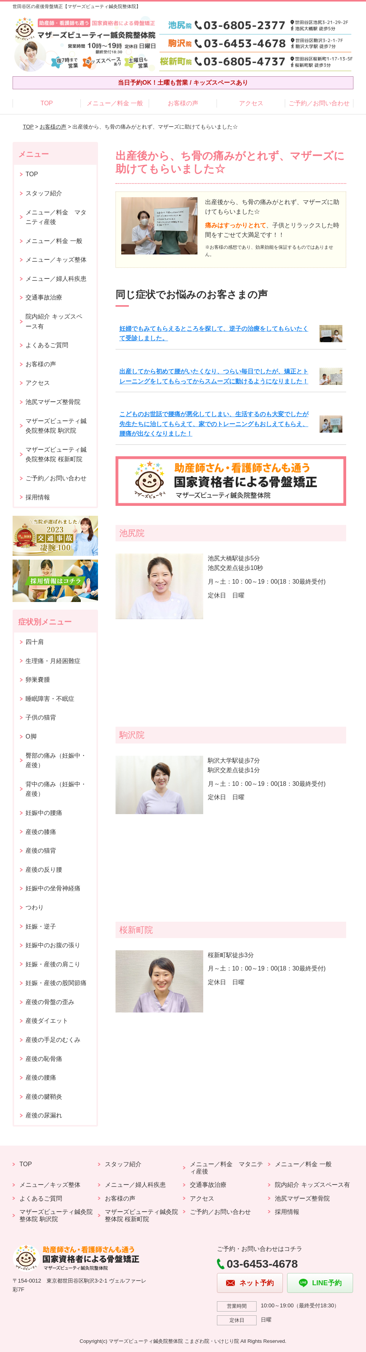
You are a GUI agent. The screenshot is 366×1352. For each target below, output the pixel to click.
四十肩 (35, 642)
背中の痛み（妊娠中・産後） (56, 789)
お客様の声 (183, 103)
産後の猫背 (41, 850)
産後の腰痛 (41, 1077)
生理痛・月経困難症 (53, 661)
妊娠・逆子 (41, 926)
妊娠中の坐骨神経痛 (53, 888)
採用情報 (38, 497)
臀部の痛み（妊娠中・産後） (56, 760)
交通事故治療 (44, 297)
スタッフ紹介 (44, 193)
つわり (35, 907)
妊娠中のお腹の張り (53, 945)
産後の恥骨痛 (44, 1059)
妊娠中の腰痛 (44, 813)
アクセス (251, 103)
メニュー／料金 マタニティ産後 (56, 217)
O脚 (31, 736)
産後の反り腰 (44, 869)
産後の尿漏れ (44, 1115)
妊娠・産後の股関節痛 (56, 983)
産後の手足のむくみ (53, 1040)
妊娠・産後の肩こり (53, 964)
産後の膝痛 (41, 832)
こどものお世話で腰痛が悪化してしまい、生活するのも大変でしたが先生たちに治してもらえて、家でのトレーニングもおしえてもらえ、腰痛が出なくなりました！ (213, 424)
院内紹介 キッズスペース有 (54, 321)
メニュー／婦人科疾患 (56, 278)
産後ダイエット (47, 1020)
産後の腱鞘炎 (44, 1096)
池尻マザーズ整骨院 (53, 402)
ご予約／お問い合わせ (319, 103)
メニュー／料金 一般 (115, 103)
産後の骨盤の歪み (50, 1002)
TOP (46, 103)
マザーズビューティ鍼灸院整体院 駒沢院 (56, 426)
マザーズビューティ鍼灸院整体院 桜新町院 (56, 454)
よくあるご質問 (47, 345)
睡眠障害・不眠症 (50, 698)
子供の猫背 (41, 717)
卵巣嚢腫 (38, 679)
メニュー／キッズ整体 (56, 259)
